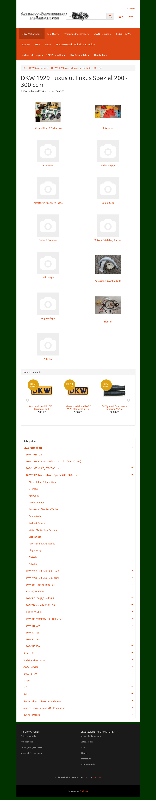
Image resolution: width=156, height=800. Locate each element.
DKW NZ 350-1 (80, 646)
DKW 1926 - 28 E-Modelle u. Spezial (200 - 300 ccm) (80, 461)
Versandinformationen (31, 753)
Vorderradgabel (108, 165)
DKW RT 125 (80, 632)
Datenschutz (87, 741)
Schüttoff (53, 33)
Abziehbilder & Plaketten (48, 128)
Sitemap (84, 753)
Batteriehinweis (28, 736)
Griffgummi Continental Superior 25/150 (115, 407)
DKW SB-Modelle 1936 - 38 (80, 605)
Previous (27, 400)
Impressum (86, 758)
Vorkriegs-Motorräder (76, 33)
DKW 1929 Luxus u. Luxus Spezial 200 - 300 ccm (80, 475)
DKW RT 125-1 (80, 639)
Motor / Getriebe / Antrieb (108, 240)
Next (128, 400)
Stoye (26, 44)
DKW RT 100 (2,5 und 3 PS (80, 598)
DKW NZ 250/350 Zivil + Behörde (80, 618)
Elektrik (108, 321)
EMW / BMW (123, 33)
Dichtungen (48, 277)
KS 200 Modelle (80, 611)
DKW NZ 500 (80, 625)
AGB (83, 747)
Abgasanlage (48, 318)
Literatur (108, 128)
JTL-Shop (84, 790)
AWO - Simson (102, 33)
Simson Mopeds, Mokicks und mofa (75, 44)
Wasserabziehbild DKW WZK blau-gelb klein (78, 407)
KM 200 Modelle (80, 591)
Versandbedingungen (91, 736)
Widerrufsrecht (88, 764)
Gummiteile (108, 202)
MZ (37, 44)
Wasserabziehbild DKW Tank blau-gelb (41, 407)
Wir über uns (27, 741)
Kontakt (131, 8)
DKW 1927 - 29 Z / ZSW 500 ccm (80, 468)
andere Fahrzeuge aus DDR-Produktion (43, 54)
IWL (48, 44)
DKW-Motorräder (32, 33)
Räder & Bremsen (48, 240)
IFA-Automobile (79, 54)
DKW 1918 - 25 (80, 454)
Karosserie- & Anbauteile (108, 280)
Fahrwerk (48, 165)
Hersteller (100, 54)
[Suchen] (86, 16)
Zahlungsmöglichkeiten (31, 747)
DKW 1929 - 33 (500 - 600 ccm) (80, 570)
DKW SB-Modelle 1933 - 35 (80, 584)
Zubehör (48, 358)
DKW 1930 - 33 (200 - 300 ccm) (80, 577)
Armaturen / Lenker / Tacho (48, 202)
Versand (97, 777)
